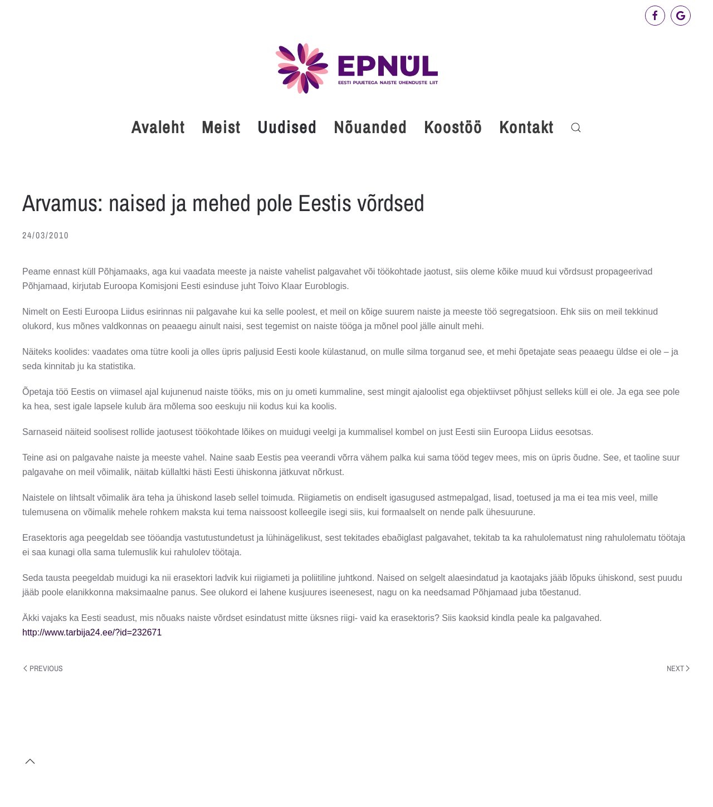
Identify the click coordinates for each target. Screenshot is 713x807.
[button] (576, 127)
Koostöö (453, 127)
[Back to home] (356, 68)
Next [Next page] (678, 668)
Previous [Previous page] (43, 668)
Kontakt (526, 127)
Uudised (287, 127)
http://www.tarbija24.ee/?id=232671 (92, 632)
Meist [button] (221, 127)
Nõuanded (370, 127)
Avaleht (158, 127)
